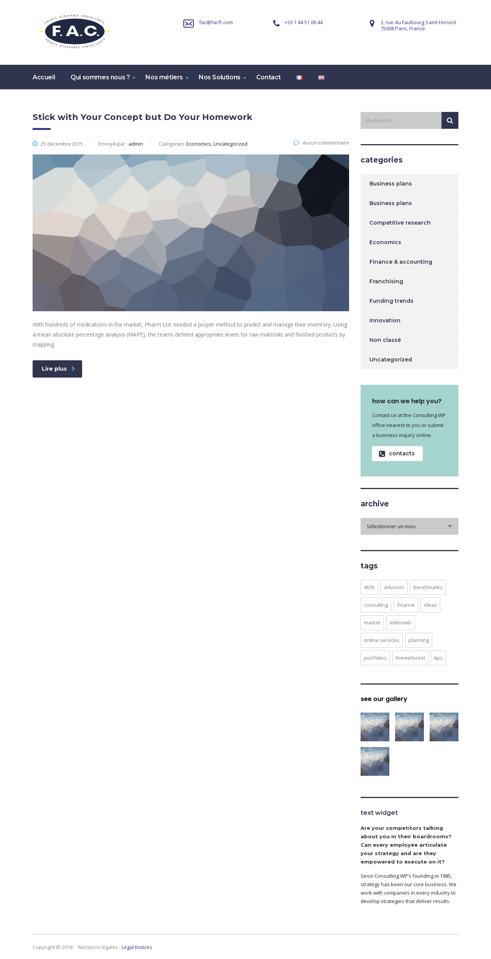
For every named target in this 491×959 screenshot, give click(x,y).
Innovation (384, 320)
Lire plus (58, 368)
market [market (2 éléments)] (372, 622)
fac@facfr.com (216, 22)
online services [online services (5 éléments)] (381, 640)
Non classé (385, 340)
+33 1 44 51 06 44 (304, 22)
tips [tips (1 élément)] (438, 657)
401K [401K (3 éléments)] (369, 587)
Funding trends (391, 300)
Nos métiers (164, 77)
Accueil (44, 77)
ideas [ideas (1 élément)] (430, 604)
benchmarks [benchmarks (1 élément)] (428, 587)
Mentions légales (98, 947)
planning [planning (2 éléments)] (419, 640)
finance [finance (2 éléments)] (406, 604)
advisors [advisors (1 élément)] (394, 587)
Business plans (390, 183)
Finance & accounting (400, 261)
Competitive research (400, 222)
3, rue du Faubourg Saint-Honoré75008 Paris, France (418, 25)
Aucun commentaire (321, 142)
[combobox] (409, 526)
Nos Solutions (220, 77)
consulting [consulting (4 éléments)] (376, 604)
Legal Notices (137, 947)
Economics (385, 242)
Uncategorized (390, 359)
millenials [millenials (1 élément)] (401, 622)
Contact (268, 77)
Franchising (386, 281)
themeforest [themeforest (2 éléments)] (410, 657)
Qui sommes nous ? (100, 77)
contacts (397, 453)
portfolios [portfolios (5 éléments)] (375, 657)
